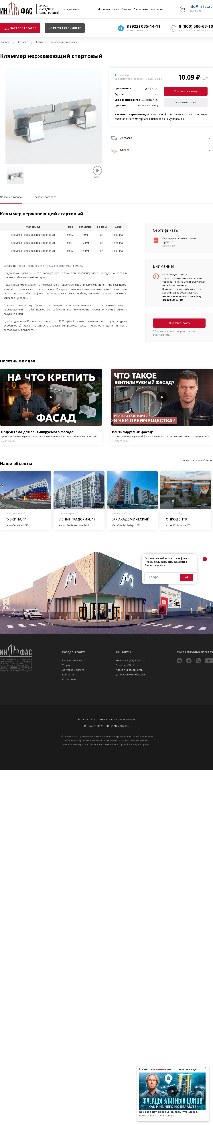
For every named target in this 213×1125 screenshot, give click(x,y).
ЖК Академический (131, 519)
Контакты (157, 9)
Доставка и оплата (73, 669)
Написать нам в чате (138, 30)
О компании (140, 9)
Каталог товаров (72, 660)
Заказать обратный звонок (193, 30)
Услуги (66, 665)
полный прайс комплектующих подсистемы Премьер (49, 265)
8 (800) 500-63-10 (196, 26)
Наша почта (194, 10)
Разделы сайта (74, 651)
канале (161, 1069)
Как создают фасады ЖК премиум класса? (172, 1113)
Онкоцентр (176, 519)
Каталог (22, 42)
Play (51, 397)
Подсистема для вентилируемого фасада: (51, 434)
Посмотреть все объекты (198, 460)
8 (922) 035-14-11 (144, 26)
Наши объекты (121, 9)
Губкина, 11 (16, 519)
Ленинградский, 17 (77, 519)
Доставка (104, 9)
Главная (4, 42)
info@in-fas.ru (200, 6)
